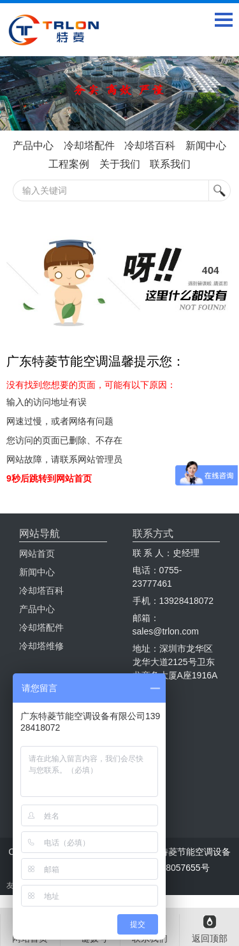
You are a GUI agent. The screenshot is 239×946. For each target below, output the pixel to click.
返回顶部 (210, 938)
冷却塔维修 (41, 646)
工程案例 (68, 164)
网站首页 (37, 553)
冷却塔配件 (89, 145)
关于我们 (119, 164)
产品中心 (33, 145)
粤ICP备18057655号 (169, 868)
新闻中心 (205, 145)
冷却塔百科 (149, 145)
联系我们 (170, 164)
